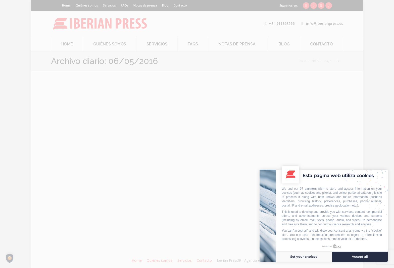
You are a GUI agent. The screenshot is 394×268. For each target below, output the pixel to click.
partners (311, 188)
